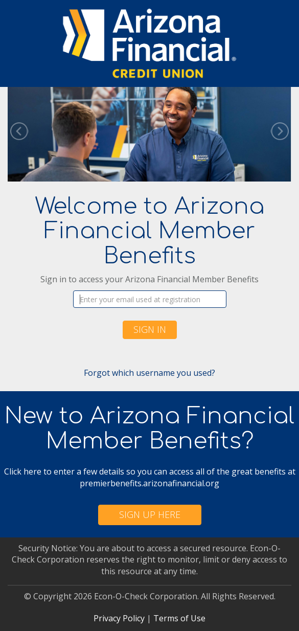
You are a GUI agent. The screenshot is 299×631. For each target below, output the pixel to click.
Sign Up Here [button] (149, 514)
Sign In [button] (149, 329)
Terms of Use (179, 618)
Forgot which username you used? (149, 372)
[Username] (149, 299)
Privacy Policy (119, 618)
